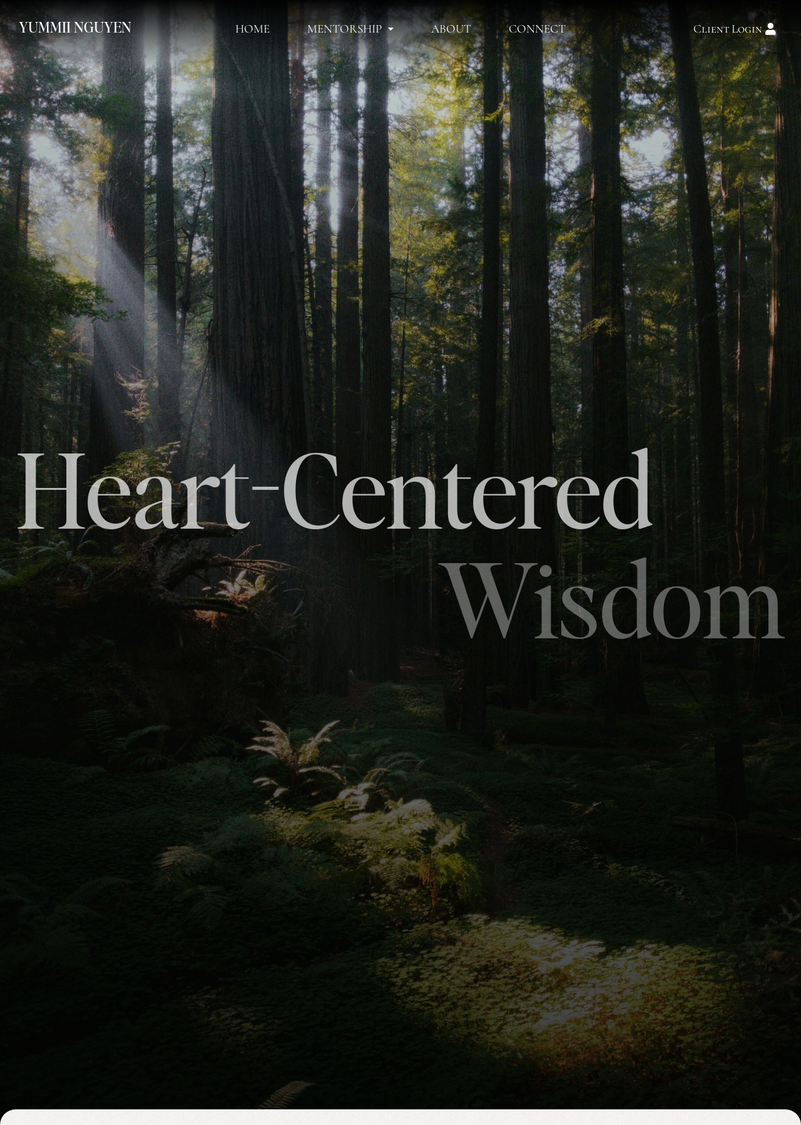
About (451, 28)
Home (252, 28)
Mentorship (350, 28)
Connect (537, 28)
